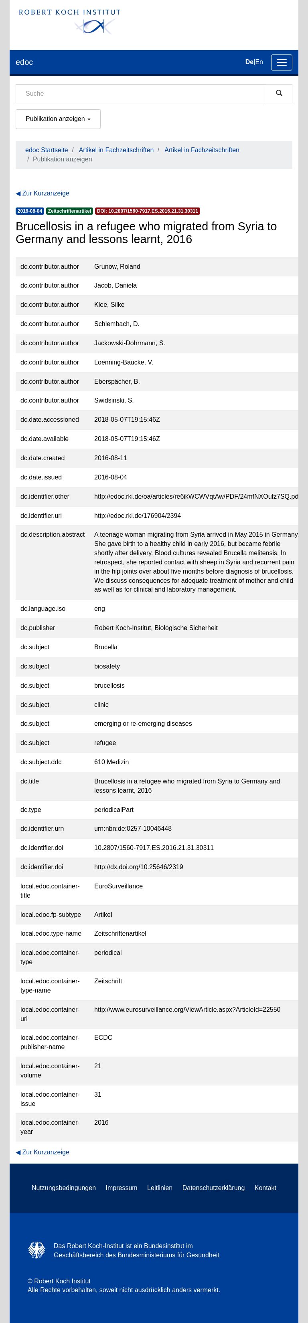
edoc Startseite (46, 150)
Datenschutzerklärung (213, 1187)
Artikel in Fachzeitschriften (116, 150)
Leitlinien (159, 1187)
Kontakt (265, 1187)
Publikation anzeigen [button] (58, 118)
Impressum (122, 1187)
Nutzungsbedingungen (64, 1187)
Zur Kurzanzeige (45, 193)
